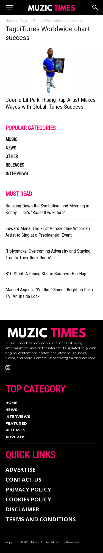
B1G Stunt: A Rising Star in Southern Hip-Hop (45, 273)
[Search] (95, 7)
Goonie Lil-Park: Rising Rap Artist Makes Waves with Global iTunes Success (50, 103)
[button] (9, 7)
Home (10, 20)
